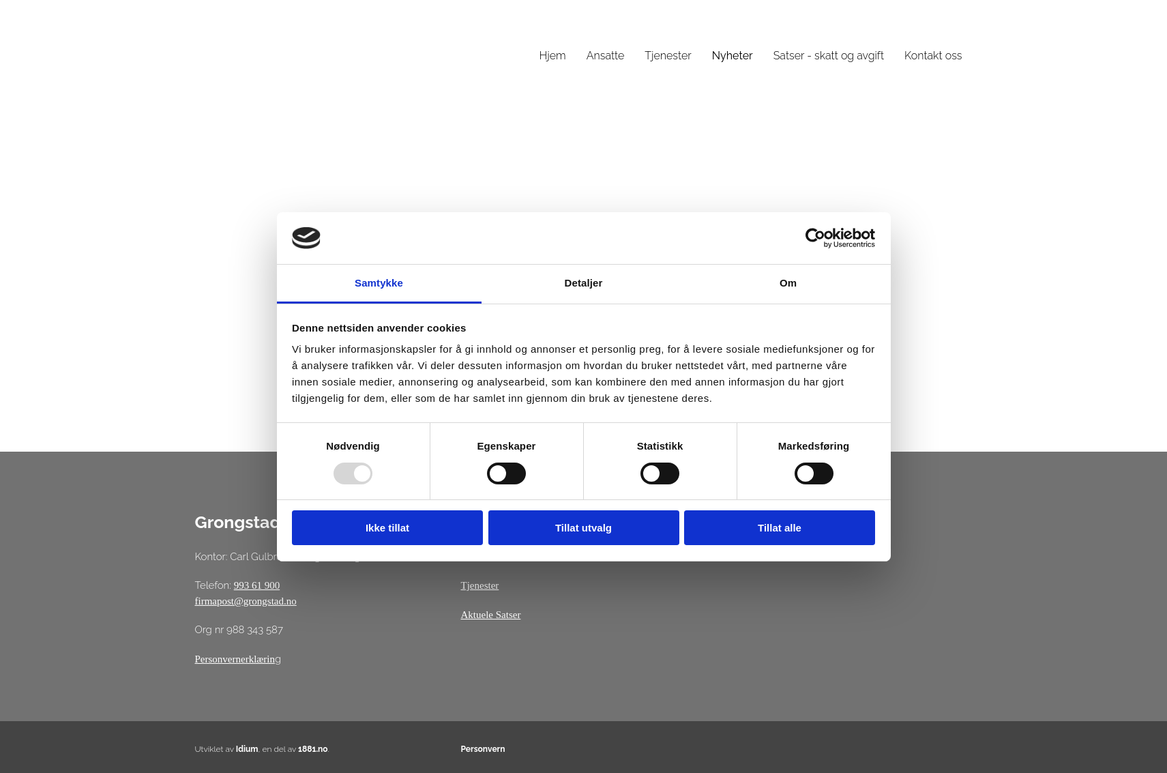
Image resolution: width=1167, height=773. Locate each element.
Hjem (553, 55)
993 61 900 (257, 585)
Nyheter (732, 55)
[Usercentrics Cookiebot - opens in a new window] (815, 238)
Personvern (482, 749)
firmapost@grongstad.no (246, 601)
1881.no (313, 749)
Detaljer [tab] (584, 283)
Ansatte (606, 55)
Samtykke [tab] (379, 283)
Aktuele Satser (490, 614)
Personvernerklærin (235, 659)
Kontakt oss (933, 55)
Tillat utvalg (583, 528)
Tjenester (668, 55)
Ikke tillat (387, 528)
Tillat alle (779, 528)
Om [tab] (788, 283)
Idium (247, 749)
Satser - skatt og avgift (828, 55)
